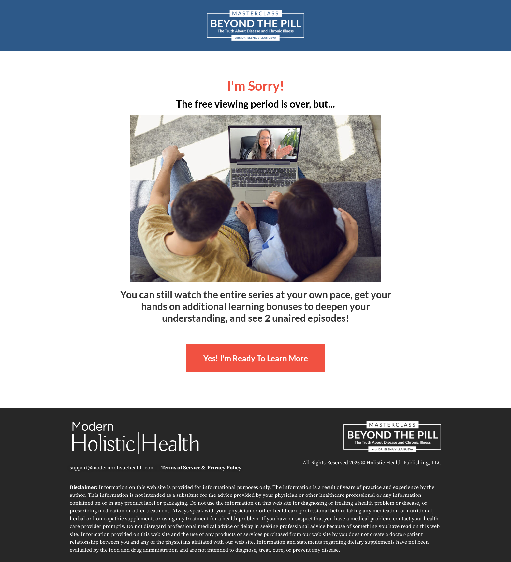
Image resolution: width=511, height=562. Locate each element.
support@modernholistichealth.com (112, 468)
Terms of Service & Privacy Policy (201, 468)
